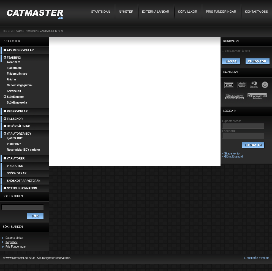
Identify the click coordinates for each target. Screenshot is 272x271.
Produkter (31, 30)
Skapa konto (232, 153)
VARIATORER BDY (52, 30)
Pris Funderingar (221, 11)
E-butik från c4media (256, 257)
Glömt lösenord (233, 156)
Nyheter (126, 11)
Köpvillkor (187, 11)
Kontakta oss (256, 11)
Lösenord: (229, 130)
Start (18, 30)
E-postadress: (231, 121)
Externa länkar (155, 11)
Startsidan (100, 11)
